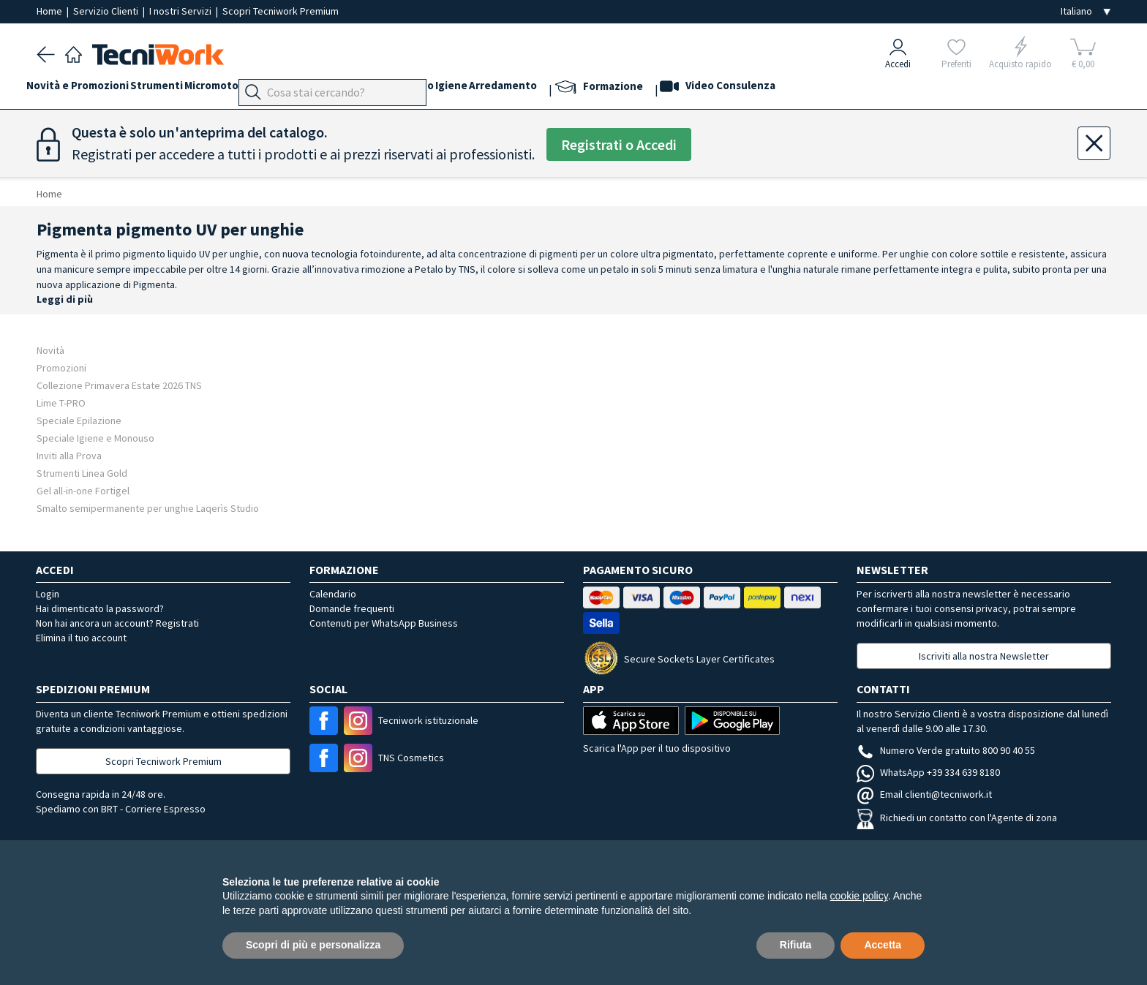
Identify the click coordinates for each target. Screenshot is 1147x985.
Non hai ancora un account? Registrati (117, 623)
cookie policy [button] (859, 896)
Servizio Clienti (106, 11)
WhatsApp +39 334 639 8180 (928, 772)
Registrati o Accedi (619, 144)
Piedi (340, 89)
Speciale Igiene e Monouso (95, 437)
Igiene (543, 89)
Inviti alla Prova (69, 455)
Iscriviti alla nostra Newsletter (984, 656)
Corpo (500, 89)
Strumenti (177, 89)
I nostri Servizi (181, 11)
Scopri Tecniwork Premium (280, 11)
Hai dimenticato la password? (100, 608)
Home (50, 11)
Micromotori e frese (265, 89)
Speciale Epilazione (79, 420)
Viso (409, 89)
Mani (376, 89)
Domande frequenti (351, 608)
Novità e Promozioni (88, 89)
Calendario (332, 593)
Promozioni (61, 367)
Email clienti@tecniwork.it (924, 794)
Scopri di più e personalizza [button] (313, 945)
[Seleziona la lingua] (1085, 11)
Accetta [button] (882, 945)
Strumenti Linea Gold (82, 473)
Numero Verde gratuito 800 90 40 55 (946, 750)
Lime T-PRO (61, 402)
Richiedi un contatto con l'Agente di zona (957, 817)
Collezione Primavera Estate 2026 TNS (119, 385)
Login (47, 593)
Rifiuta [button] (796, 945)
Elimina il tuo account (81, 637)
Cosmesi (452, 89)
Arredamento (605, 89)
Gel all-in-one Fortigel (83, 490)
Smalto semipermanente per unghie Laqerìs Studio (148, 508)
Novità (50, 350)
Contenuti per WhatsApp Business (383, 623)
